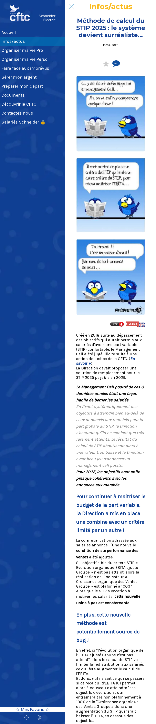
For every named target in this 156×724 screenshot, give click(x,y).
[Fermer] (71, 6)
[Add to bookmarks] (106, 63)
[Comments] (116, 63)
